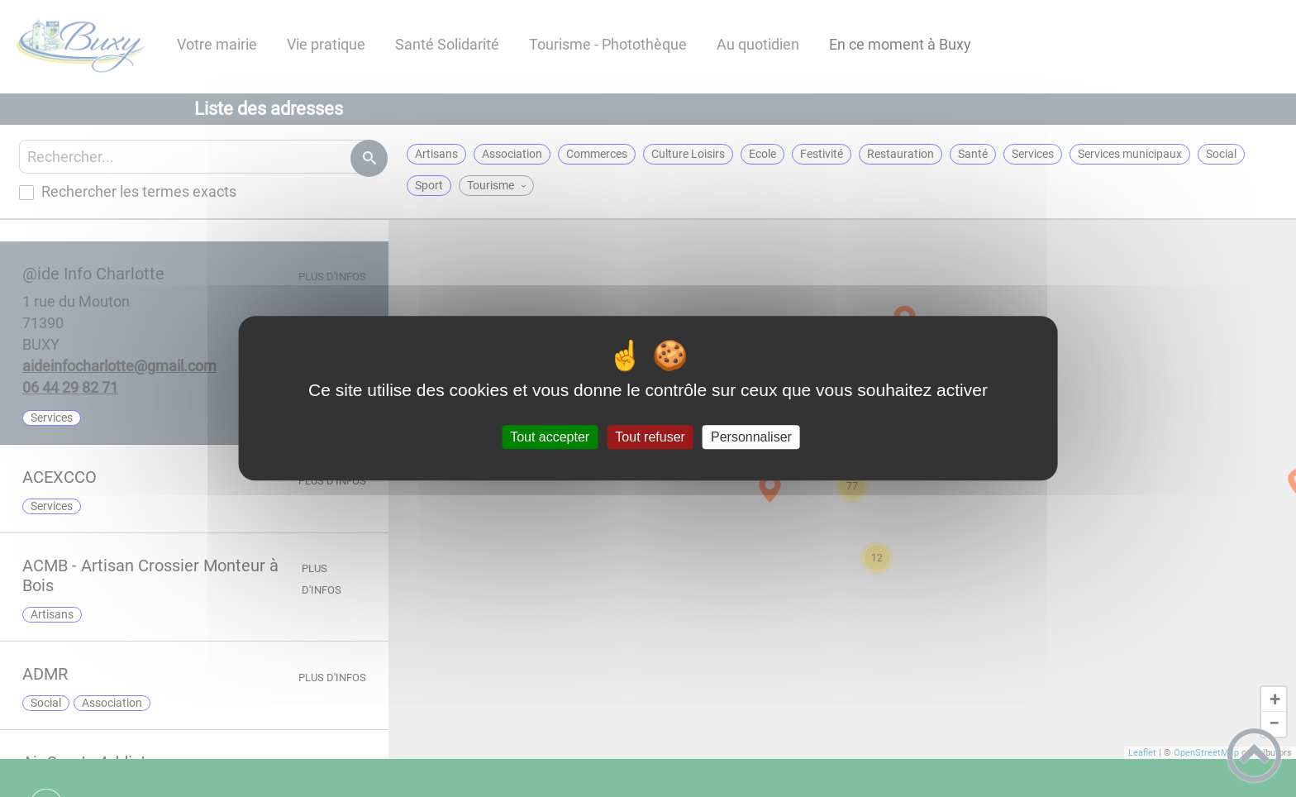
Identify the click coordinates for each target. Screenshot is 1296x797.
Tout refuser (649, 437)
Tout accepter (549, 437)
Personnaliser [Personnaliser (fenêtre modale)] (751, 437)
